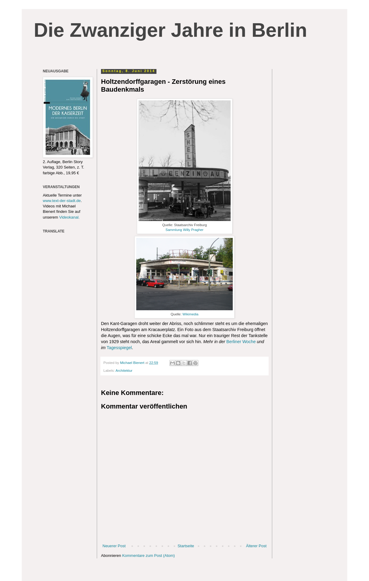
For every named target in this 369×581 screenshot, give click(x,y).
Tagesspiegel (119, 347)
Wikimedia (190, 314)
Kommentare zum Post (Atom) (148, 555)
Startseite (186, 546)
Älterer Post (256, 546)
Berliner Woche (241, 341)
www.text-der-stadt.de (62, 200)
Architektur (123, 370)
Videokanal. (69, 217)
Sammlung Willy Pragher (184, 230)
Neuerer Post (114, 546)
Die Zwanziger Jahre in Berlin (170, 30)
